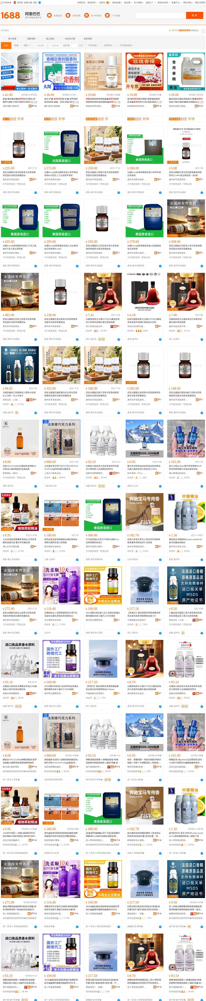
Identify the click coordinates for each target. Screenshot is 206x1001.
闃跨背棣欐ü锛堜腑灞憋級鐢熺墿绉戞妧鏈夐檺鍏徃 (136, 767)
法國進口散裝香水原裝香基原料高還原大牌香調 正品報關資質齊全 (102, 467)
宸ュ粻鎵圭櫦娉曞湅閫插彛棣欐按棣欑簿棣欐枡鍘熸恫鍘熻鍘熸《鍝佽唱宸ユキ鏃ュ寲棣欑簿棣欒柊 (186, 908)
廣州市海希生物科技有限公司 (53, 179)
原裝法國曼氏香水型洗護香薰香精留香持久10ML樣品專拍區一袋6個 (185, 174)
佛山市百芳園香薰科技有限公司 (12, 546)
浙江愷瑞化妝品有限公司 (95, 326)
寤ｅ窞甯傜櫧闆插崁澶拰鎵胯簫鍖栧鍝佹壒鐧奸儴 (178, 840)
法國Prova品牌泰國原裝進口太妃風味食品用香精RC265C (61, 247)
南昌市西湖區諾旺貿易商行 (136, 546)
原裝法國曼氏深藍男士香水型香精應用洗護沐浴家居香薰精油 (185, 247)
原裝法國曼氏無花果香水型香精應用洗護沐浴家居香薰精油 (60, 320)
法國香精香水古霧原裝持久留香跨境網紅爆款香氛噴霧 (185, 320)
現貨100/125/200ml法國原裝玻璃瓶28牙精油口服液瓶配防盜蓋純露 (19, 467)
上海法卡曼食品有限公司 (53, 473)
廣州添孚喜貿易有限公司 (12, 179)
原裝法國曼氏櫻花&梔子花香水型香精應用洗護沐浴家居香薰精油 (185, 394)
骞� (34, 106)
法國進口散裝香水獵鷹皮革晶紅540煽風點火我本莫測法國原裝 (20, 687)
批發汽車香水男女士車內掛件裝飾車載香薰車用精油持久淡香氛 (143, 541)
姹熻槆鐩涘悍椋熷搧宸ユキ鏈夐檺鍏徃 (136, 106)
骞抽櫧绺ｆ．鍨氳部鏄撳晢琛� (136, 913)
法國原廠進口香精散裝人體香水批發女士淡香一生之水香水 (19, 394)
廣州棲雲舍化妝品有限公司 (136, 693)
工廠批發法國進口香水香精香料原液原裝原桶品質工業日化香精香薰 (185, 614)
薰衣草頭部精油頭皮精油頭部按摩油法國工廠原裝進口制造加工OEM (143, 467)
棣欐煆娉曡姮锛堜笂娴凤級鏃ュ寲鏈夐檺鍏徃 (178, 913)
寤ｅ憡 (34, 102)
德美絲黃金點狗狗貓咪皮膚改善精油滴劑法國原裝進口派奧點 (60, 541)
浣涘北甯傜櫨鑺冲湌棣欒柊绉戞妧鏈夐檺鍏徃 (12, 840)
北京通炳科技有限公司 (53, 620)
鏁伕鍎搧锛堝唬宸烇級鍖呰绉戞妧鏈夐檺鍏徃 (12, 767)
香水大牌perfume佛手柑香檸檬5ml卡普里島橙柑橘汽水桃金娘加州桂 (185, 467)
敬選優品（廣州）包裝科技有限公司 (12, 473)
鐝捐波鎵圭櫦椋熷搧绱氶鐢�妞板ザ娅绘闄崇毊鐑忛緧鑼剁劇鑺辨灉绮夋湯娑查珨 (186, 101)
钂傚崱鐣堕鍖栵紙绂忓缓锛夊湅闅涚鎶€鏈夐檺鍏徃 (95, 106)
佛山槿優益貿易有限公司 (178, 473)
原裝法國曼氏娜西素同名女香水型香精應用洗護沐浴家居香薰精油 (60, 394)
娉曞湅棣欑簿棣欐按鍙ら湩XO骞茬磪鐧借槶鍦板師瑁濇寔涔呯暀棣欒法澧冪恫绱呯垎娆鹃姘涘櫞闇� (144, 981)
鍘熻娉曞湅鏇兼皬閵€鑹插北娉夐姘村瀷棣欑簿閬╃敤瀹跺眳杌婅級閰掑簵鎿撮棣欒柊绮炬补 (19, 908)
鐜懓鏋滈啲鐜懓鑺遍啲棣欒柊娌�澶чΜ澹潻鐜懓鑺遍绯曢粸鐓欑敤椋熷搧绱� (144, 101)
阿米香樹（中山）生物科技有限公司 (136, 473)
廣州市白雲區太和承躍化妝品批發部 (178, 546)
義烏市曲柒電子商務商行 (178, 326)
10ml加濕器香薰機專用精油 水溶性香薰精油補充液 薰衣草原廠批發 (19, 541)
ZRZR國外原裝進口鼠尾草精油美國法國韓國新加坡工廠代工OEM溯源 (61, 687)
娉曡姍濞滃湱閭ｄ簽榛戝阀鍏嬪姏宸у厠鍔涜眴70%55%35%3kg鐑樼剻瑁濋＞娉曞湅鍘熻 (61, 761)
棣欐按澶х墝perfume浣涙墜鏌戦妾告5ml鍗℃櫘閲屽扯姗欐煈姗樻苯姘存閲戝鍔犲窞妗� (185, 761)
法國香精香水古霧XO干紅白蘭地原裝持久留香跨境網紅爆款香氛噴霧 (103, 320)
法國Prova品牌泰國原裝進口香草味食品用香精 (144, 174)
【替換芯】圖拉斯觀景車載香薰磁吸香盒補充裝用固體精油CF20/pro (102, 687)
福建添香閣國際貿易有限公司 (95, 473)
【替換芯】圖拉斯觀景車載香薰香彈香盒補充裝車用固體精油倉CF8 (143, 614)
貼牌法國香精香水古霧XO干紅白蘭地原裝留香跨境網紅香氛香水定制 (144, 320)
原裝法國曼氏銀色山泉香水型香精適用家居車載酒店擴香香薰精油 (19, 614)
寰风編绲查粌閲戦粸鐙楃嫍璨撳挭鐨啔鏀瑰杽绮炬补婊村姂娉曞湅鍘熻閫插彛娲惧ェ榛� (61, 835)
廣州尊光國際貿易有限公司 (95, 620)
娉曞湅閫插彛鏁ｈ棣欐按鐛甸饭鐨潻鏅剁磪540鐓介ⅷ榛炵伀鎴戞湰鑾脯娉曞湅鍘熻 (19, 981)
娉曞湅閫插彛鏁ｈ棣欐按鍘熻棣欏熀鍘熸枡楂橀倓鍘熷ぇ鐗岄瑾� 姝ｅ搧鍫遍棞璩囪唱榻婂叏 (103, 761)
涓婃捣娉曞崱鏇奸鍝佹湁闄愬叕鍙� (53, 767)
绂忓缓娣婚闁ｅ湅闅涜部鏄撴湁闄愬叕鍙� (95, 767)
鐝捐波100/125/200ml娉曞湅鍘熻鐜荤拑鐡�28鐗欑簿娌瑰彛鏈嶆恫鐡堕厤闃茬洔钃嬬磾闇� (20, 761)
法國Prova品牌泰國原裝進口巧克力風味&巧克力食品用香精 (19, 247)
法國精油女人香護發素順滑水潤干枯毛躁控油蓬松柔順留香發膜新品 (60, 614)
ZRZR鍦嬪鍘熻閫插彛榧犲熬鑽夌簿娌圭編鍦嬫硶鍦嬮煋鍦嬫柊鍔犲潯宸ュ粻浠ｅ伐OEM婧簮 (61, 981)
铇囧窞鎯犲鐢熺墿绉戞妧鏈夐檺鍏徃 (53, 840)
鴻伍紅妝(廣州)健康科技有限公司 (136, 326)
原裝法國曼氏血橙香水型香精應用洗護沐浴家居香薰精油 (143, 394)
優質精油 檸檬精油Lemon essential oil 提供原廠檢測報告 (185, 541)
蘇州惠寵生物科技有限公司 (53, 546)
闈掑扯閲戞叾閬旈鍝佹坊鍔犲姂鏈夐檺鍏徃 (178, 106)
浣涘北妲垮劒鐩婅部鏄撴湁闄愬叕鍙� (178, 767)
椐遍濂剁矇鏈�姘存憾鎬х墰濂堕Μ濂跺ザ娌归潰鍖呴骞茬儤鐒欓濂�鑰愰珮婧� (20, 101)
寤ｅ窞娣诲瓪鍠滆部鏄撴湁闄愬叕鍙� (12, 913)
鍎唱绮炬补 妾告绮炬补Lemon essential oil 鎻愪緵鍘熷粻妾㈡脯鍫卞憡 (186, 834)
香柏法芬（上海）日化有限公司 (12, 400)
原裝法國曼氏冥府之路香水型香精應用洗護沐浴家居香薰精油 (19, 320)
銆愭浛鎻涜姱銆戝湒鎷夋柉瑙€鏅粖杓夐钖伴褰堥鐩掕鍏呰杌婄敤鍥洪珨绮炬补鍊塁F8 (143, 908)
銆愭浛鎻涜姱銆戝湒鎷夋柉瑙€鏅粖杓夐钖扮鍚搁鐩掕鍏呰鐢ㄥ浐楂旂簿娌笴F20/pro (102, 981)
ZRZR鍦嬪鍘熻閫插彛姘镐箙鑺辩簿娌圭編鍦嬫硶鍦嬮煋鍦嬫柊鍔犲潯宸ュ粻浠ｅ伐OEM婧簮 (102, 908)
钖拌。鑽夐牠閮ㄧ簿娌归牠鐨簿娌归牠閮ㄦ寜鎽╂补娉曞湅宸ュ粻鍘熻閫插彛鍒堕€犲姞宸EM (144, 761)
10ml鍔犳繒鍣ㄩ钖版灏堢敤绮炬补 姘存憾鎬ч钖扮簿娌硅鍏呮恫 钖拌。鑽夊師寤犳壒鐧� (20, 835)
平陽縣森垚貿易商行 (136, 620)
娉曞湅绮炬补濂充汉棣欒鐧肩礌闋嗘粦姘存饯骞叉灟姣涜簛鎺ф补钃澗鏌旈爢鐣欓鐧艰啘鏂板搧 (61, 908)
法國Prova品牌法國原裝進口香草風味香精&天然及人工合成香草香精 (61, 174)
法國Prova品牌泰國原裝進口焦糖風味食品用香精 (144, 247)
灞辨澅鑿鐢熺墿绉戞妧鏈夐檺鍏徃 (12, 106)
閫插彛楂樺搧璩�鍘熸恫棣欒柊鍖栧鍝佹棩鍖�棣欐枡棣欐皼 (102, 101)
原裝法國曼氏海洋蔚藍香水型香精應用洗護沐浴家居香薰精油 (19, 174)
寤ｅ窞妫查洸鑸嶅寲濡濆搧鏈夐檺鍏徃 (136, 987)
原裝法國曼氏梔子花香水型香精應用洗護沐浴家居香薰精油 (102, 394)
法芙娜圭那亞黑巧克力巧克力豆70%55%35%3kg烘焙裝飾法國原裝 (61, 467)
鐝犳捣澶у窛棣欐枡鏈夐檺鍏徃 (53, 106)
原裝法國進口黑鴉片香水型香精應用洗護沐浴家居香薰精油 (102, 174)
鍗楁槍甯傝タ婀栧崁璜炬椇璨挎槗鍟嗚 (136, 840)
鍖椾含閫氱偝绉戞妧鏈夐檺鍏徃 (53, 913)
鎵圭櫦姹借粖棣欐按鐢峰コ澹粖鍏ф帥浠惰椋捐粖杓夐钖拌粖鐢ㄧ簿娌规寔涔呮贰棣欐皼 (143, 835)
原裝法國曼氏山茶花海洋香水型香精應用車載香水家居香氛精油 (102, 247)
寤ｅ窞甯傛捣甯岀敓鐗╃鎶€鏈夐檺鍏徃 (95, 840)
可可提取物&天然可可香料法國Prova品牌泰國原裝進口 (102, 541)
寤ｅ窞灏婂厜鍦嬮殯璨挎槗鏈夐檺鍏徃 (95, 913)
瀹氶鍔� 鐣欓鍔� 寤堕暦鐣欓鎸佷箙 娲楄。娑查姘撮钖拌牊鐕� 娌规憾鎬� (61, 101)
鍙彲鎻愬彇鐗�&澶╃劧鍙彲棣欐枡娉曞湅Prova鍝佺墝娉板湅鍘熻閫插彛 (103, 835)
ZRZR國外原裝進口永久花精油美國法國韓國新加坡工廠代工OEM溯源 (103, 614)
